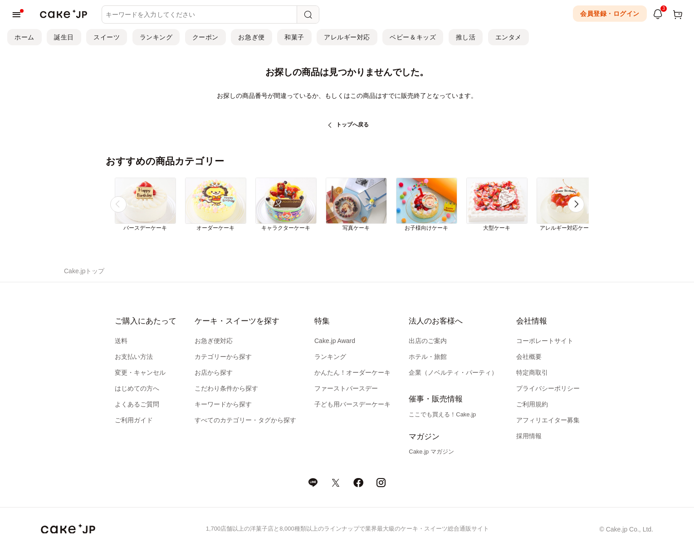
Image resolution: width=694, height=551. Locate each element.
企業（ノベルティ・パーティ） (453, 372)
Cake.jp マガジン (431, 451)
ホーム (24, 37)
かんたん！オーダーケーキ (352, 372)
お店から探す (214, 372)
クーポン (205, 37)
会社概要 (529, 356)
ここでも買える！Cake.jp (442, 414)
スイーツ (106, 37)
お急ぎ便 (251, 37)
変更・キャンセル (140, 372)
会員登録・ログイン (610, 13)
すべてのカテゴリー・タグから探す (245, 420)
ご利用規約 (532, 404)
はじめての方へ (137, 388)
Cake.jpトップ (84, 271)
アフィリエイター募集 (548, 420)
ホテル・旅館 (428, 356)
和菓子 (294, 37)
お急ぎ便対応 (214, 340)
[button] (576, 204)
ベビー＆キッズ (413, 37)
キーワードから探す (223, 404)
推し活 (466, 37)
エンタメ (508, 37)
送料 (121, 340)
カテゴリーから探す (223, 356)
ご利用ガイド (134, 420)
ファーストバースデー (346, 388)
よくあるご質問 (137, 404)
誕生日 (64, 37)
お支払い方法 (134, 356)
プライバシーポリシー (548, 388)
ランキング (156, 37)
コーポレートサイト (544, 340)
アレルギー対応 (347, 37)
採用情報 (529, 436)
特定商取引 (532, 372)
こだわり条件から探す (226, 388)
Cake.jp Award (334, 340)
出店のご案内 (428, 340)
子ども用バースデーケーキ (352, 404)
